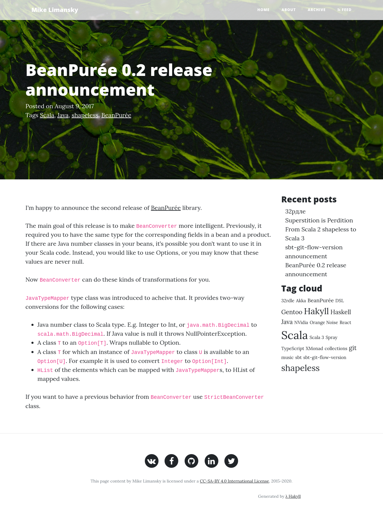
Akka (301, 300)
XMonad (314, 348)
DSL (339, 300)
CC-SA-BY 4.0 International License (234, 481)
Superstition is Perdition (319, 220)
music (287, 357)
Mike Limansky (54, 10)
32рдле (295, 211)
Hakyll (316, 311)
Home (263, 9)
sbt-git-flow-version (324, 357)
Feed (345, 9)
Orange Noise (324, 322)
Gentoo (292, 312)
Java (63, 115)
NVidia (301, 322)
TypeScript (292, 348)
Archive (317, 9)
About (289, 9)
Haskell (340, 312)
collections (336, 348)
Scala (47, 115)
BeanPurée (116, 115)
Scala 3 (317, 337)
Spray (331, 337)
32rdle (287, 300)
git (353, 348)
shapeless (85, 115)
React (345, 322)
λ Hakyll (293, 496)
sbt (298, 357)
